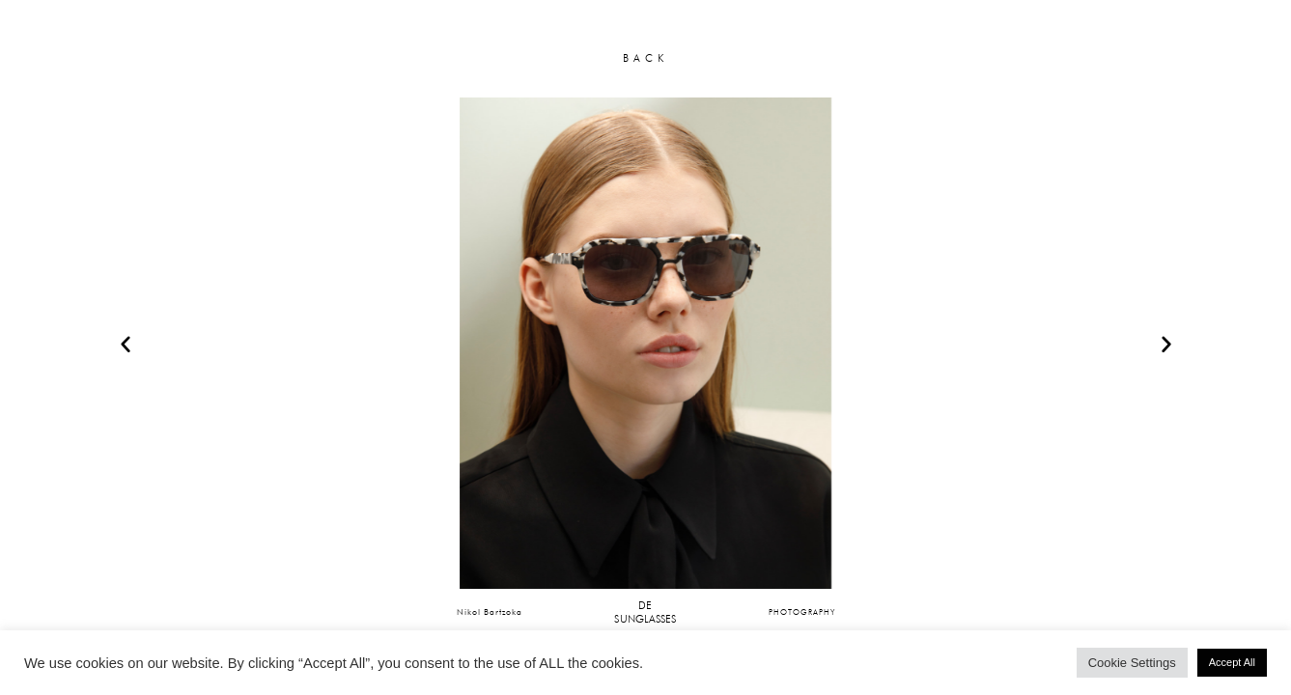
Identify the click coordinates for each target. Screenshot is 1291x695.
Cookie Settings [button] (1132, 662)
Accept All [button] (1232, 662)
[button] (125, 343)
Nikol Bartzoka (489, 611)
